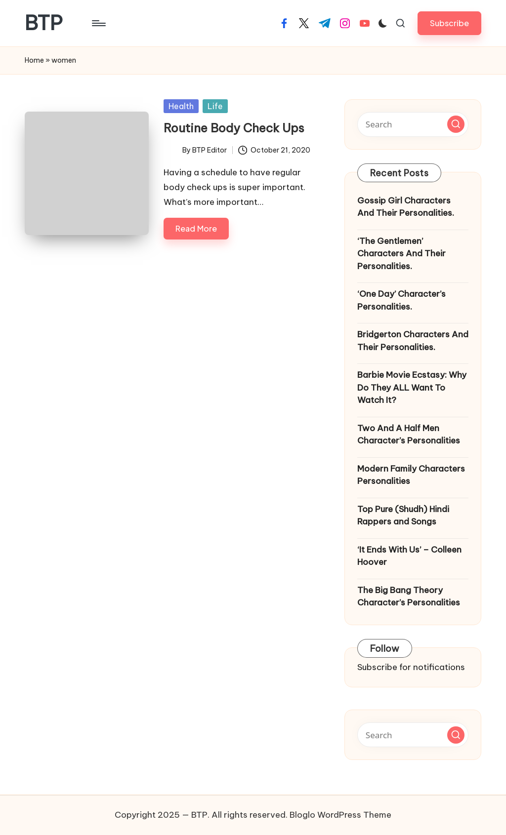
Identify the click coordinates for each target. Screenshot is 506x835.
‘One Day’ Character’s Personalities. (401, 300)
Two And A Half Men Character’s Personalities (408, 434)
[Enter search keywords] (412, 124)
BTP (44, 23)
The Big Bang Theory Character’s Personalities (408, 596)
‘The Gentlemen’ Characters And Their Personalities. (401, 254)
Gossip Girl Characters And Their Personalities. (405, 207)
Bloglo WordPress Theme (340, 814)
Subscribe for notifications (411, 667)
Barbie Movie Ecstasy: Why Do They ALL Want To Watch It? (411, 387)
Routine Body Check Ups (234, 127)
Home (34, 60)
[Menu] (98, 23)
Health (181, 106)
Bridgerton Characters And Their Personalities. (412, 341)
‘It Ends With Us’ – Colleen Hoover (409, 556)
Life (215, 106)
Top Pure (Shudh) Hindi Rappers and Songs (403, 515)
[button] (449, 23)
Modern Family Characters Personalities (411, 475)
